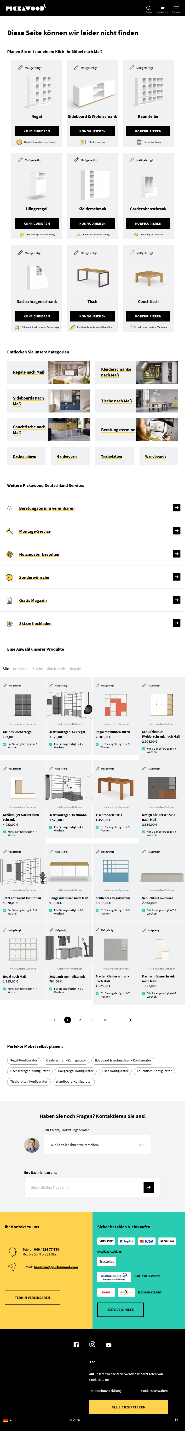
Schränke (21, 668)
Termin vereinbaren (32, 1297)
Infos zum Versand (150, 1292)
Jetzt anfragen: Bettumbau (68, 815)
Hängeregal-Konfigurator (75, 1071)
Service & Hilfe (120, 1309)
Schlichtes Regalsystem (113, 898)
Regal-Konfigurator (23, 1060)
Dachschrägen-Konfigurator (30, 1071)
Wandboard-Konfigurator (74, 1081)
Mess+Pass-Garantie (147, 1275)
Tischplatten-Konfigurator (28, 1081)
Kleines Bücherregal (17, 732)
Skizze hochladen (35, 623)
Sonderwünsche (34, 577)
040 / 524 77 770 (46, 1249)
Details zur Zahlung (109, 1251)
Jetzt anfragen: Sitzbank (67, 976)
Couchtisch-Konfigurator (154, 1071)
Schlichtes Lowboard (157, 898)
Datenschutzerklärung (105, 1391)
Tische (37, 668)
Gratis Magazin (33, 600)
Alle (6, 668)
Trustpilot (106, 1261)
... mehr (107, 1379)
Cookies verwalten (154, 1391)
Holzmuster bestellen (39, 554)
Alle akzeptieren (129, 1407)
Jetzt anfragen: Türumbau (22, 898)
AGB (92, 1362)
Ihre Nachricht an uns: (40, 1172)
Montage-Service (35, 531)
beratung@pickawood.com (56, 1267)
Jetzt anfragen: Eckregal (67, 732)
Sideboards (56, 668)
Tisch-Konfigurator (115, 1071)
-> (149, 1187)
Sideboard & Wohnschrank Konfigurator (122, 1060)
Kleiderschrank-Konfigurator (66, 1060)
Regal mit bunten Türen (113, 732)
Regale (75, 668)
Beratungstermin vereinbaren (47, 508)
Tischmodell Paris (109, 815)
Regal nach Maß (14, 976)
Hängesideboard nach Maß (68, 898)
